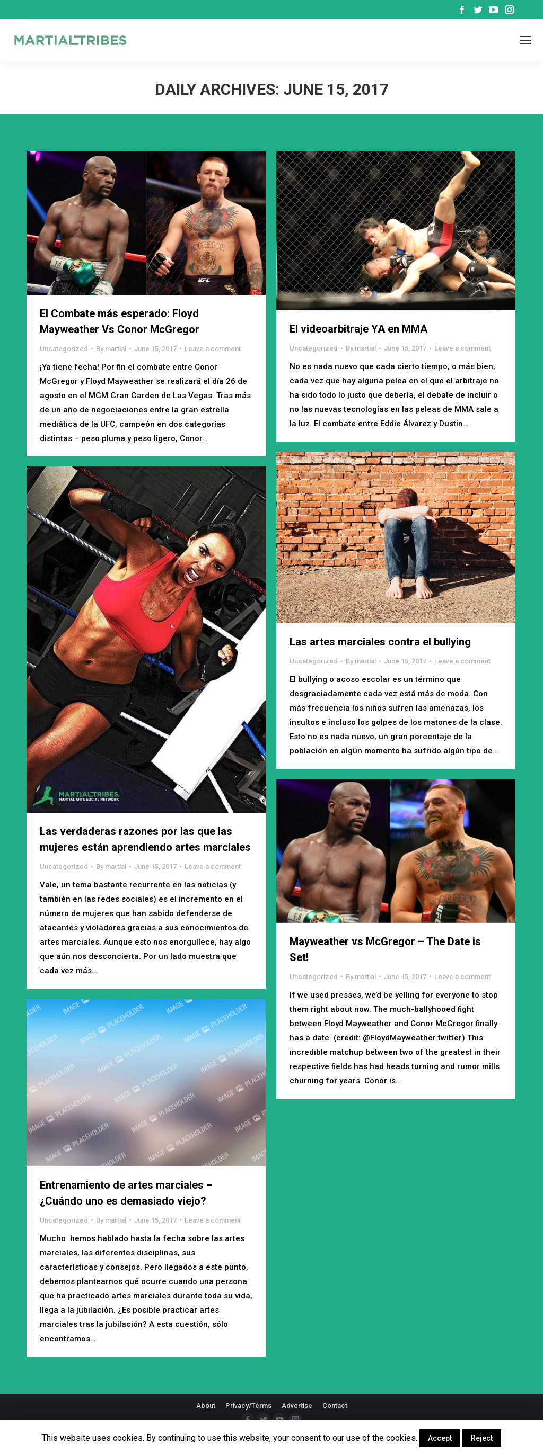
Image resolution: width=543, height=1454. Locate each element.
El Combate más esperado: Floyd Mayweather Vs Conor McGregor (119, 321)
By (111, 349)
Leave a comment (213, 349)
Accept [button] (440, 1438)
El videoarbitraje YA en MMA (358, 328)
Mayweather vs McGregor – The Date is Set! (385, 949)
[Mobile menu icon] (525, 40)
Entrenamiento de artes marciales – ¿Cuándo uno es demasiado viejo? (126, 1193)
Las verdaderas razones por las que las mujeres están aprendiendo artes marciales (145, 839)
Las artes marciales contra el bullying (380, 641)
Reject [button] (482, 1438)
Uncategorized (64, 349)
